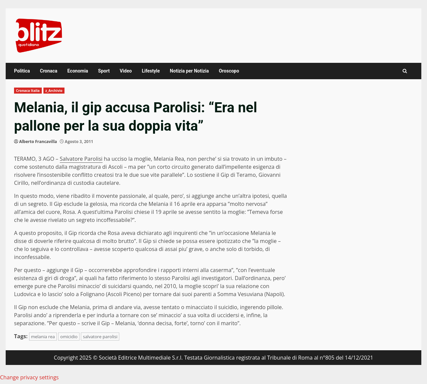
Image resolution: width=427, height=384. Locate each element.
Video (126, 71)
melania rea (43, 337)
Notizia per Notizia (189, 71)
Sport (104, 71)
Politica (22, 71)
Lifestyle (151, 71)
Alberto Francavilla (38, 141)
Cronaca (48, 71)
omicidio (69, 337)
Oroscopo (229, 71)
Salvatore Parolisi (81, 158)
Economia (77, 71)
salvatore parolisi (100, 337)
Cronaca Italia (28, 90)
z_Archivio (53, 90)
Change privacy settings (29, 377)
